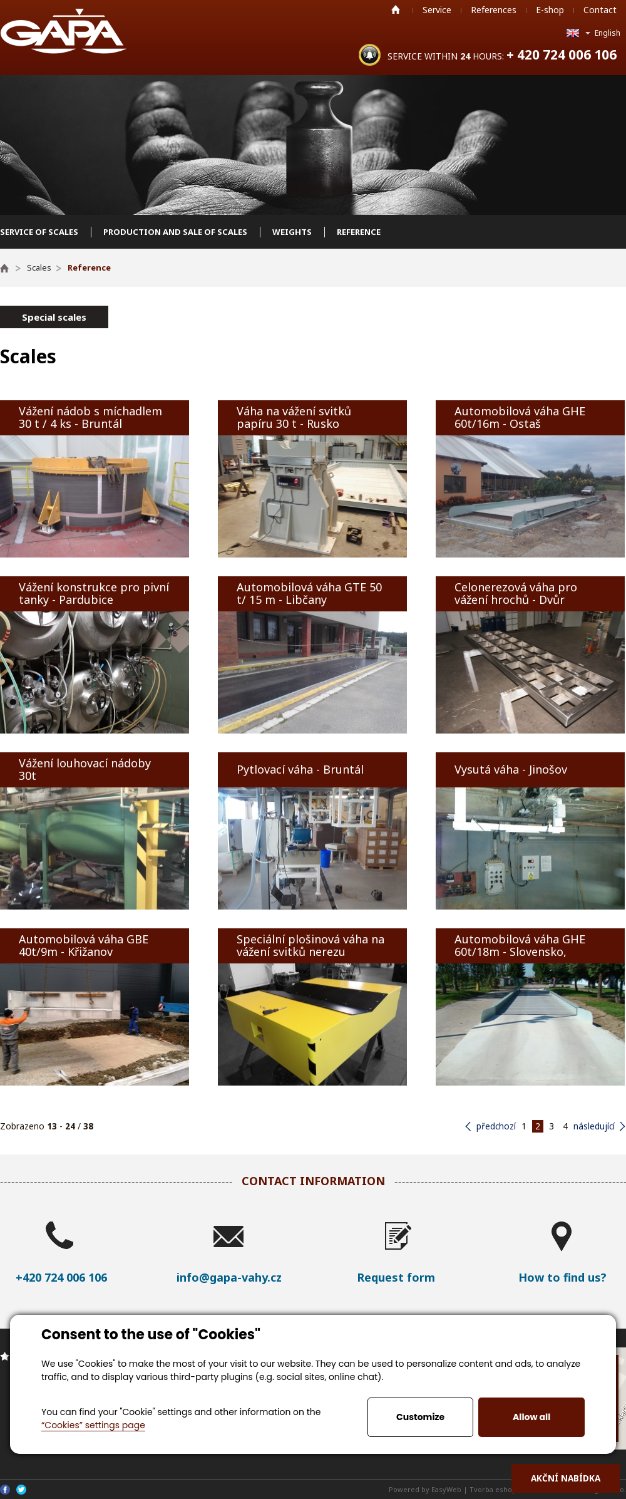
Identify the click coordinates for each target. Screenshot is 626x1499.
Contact (600, 10)
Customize (420, 1417)
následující (594, 1126)
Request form (396, 1277)
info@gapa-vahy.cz (229, 1277)
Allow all (531, 1417)
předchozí (496, 1126)
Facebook (5, 1490)
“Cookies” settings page (93, 1425)
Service (437, 10)
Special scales (54, 317)
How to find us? (562, 1277)
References (493, 10)
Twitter (21, 1490)
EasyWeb (446, 1489)
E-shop (550, 10)
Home (395, 9)
